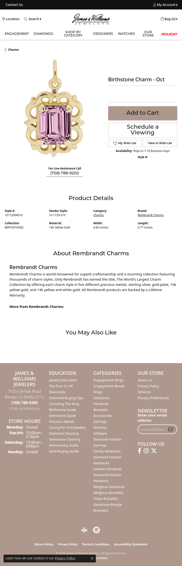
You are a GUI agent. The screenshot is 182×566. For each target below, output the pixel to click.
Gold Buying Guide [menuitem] (64, 451)
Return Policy (44, 544)
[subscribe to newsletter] (170, 429)
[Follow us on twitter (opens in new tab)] (154, 451)
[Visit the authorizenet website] (96, 530)
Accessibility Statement (130, 544)
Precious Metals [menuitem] (61, 421)
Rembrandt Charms (151, 215)
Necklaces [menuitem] (101, 398)
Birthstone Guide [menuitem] (62, 409)
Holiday (169, 34)
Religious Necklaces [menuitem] (109, 486)
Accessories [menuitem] (102, 415)
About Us (145, 380)
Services (144, 392)
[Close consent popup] (92, 558)
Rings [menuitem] (97, 392)
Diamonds (43, 34)
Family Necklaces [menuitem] (107, 451)
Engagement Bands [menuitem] (109, 386)
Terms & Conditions (96, 544)
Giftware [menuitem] (100, 433)
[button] (164, 4)
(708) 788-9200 (64, 173)
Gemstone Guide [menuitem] (62, 415)
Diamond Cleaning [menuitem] (64, 433)
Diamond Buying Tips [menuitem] (66, 398)
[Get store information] (24, 409)
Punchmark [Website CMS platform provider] (99, 558)
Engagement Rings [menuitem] (108, 380)
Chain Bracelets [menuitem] (105, 498)
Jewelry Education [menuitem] (63, 380)
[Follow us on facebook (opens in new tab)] (139, 451)
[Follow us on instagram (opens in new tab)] (146, 451)
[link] (14, 4)
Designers (103, 34)
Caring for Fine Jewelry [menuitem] (67, 427)
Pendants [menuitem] (101, 404)
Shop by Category (73, 34)
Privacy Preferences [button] (153, 398)
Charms (13, 50)
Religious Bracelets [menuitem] (108, 492)
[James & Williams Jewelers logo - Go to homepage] (91, 18)
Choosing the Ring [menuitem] (64, 404)
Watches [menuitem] (100, 427)
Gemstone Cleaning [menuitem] (64, 439)
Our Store (148, 34)
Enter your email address (152, 418)
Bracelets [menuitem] (100, 409)
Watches (126, 34)
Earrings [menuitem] (100, 421)
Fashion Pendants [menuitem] (107, 469)
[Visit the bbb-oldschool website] (84, 530)
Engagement (17, 34)
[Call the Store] (24, 402)
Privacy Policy (148, 386)
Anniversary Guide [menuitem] (63, 445)
